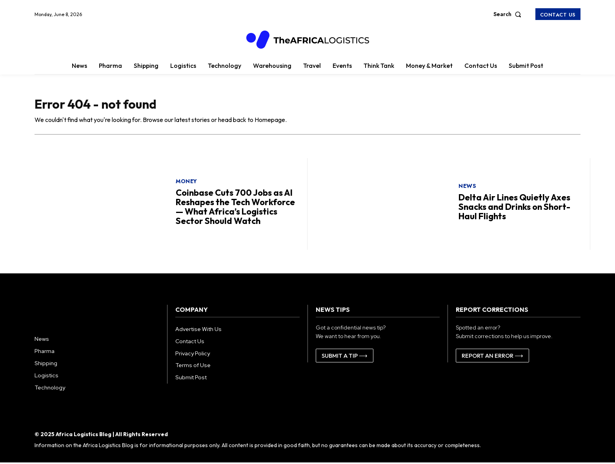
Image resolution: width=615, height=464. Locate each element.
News (467, 187)
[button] (509, 14)
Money (186, 182)
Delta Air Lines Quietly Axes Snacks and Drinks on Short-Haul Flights (514, 208)
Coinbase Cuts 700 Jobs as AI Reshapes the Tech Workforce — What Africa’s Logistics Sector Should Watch (235, 208)
